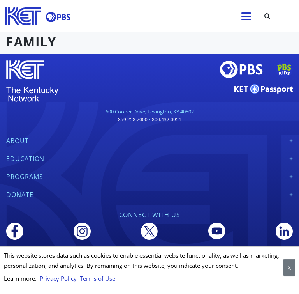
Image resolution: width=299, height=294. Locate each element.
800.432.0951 (166, 119)
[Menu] (246, 16)
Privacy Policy (58, 278)
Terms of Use (97, 278)
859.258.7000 (133, 119)
